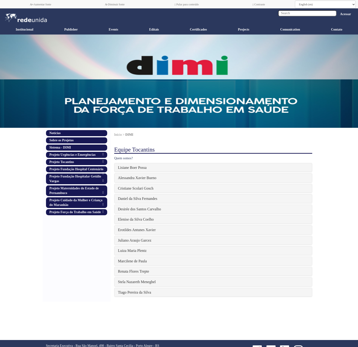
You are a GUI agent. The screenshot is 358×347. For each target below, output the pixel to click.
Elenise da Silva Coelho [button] (136, 219)
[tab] (213, 167)
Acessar (345, 14)
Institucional (24, 29)
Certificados (198, 29)
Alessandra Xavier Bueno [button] (137, 178)
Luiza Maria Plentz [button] (132, 251)
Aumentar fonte (40, 4)
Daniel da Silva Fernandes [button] (137, 199)
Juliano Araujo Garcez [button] (134, 240)
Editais (154, 29)
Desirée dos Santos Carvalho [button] (139, 209)
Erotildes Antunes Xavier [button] (137, 230)
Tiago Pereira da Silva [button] (134, 292)
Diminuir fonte (114, 4)
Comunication (290, 29)
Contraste (258, 4)
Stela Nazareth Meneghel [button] (137, 282)
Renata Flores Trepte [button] (133, 271)
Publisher (71, 29)
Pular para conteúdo (187, 4)
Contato (336, 29)
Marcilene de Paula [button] (132, 261)
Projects (243, 29)
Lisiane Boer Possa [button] (132, 168)
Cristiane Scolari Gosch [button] (135, 188)
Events (113, 29)
